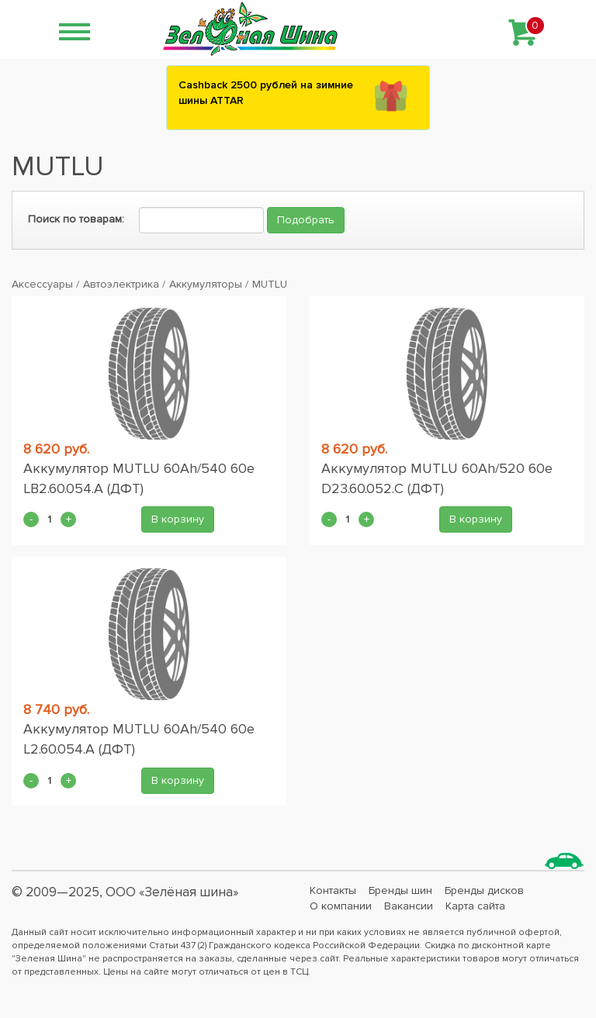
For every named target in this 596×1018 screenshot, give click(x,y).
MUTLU (269, 284)
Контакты (333, 890)
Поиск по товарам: (76, 219)
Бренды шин (400, 890)
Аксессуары (42, 284)
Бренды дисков (484, 890)
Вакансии (408, 906)
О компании (341, 906)
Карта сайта (475, 906)
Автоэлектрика (121, 284)
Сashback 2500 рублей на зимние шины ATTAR (265, 92)
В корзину (177, 519)
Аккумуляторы (205, 284)
